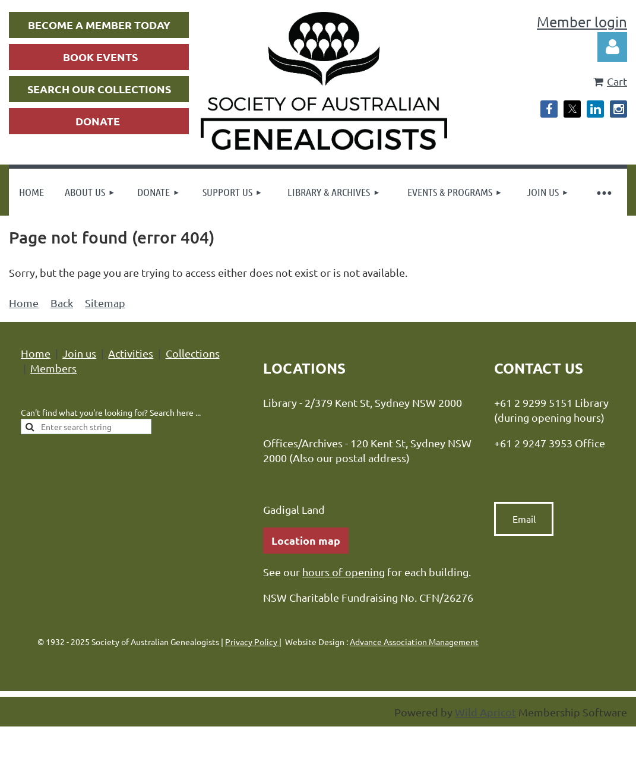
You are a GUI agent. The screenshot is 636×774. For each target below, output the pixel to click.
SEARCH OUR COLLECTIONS (99, 89)
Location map (305, 540)
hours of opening (343, 572)
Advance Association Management (414, 641)
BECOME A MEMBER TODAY (99, 24)
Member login (582, 21)
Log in (612, 47)
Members (53, 368)
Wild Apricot (485, 712)
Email (524, 519)
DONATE (97, 121)
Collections (193, 353)
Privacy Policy (252, 641)
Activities (130, 353)
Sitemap (105, 302)
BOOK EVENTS (100, 57)
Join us (79, 353)
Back (61, 302)
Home (24, 302)
